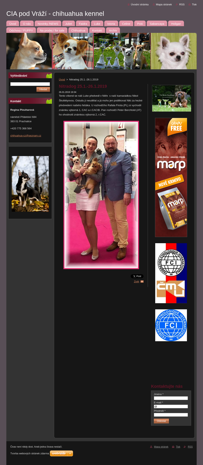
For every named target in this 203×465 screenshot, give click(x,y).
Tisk (194, 4)
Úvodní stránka (139, 4)
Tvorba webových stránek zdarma (29, 453)
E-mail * (158, 402)
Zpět (136, 281)
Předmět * (160, 410)
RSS (182, 4)
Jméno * (159, 394)
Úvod (62, 79)
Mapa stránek (164, 4)
